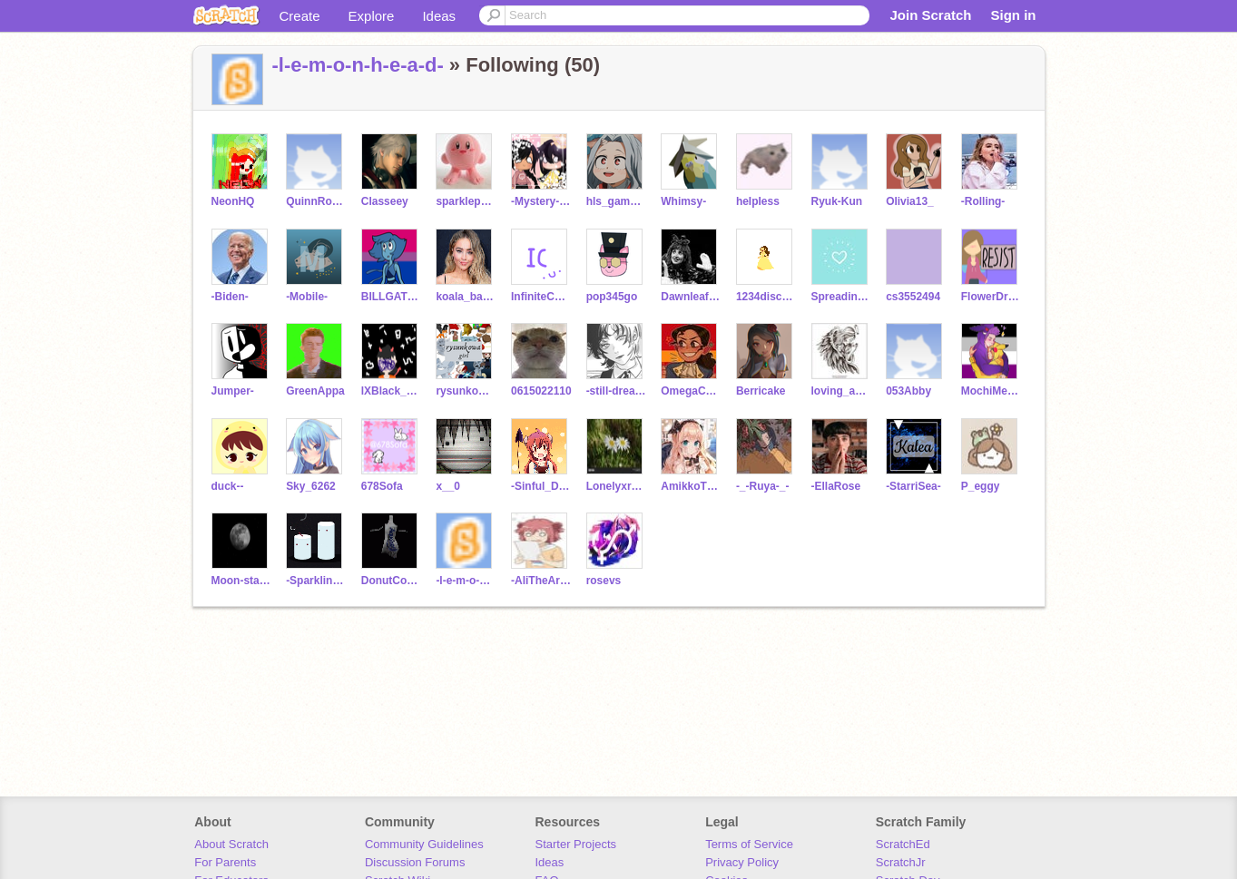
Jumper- (232, 391)
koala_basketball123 (466, 296)
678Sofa (382, 486)
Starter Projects (576, 844)
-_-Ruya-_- (763, 486)
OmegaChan (691, 391)
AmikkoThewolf (691, 486)
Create (300, 16)
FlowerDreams (991, 296)
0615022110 (541, 391)
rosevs (604, 580)
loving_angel (841, 391)
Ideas (439, 16)
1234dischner (766, 296)
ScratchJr (901, 862)
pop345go (612, 296)
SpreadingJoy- (841, 296)
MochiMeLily (991, 391)
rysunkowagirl (466, 391)
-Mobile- (307, 296)
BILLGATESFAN (391, 296)
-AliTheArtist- (541, 580)
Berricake (761, 391)
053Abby (908, 391)
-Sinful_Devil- (541, 486)
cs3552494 (913, 296)
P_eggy (980, 486)
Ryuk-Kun (837, 201)
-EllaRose (836, 486)
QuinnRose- (316, 201)
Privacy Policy (742, 862)
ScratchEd (903, 844)
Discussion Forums (415, 862)
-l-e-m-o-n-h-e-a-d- (358, 65)
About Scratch (231, 844)
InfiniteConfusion (541, 296)
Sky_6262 (311, 486)
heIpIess (758, 201)
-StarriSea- (913, 486)
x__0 (448, 486)
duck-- (227, 486)
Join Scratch (930, 15)
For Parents (225, 862)
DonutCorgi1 (391, 580)
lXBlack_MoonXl (391, 391)
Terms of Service (749, 844)
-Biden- (230, 296)
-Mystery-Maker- (541, 201)
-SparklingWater (316, 580)
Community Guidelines (424, 844)
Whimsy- (683, 201)
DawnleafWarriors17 (691, 296)
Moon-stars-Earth (241, 580)
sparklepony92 (466, 201)
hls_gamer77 (616, 201)
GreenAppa (315, 391)
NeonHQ (233, 201)
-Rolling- (983, 201)
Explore (372, 16)
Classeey (384, 201)
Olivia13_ (910, 201)
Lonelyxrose (616, 486)
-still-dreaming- (616, 391)
